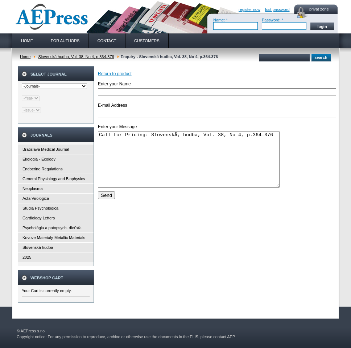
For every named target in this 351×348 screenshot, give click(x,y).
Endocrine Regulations (42, 169)
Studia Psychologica (40, 208)
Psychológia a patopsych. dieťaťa (52, 228)
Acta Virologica (35, 198)
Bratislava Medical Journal (45, 149)
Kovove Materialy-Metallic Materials (53, 237)
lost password (277, 9)
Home (25, 56)
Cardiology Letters (38, 218)
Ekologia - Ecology (38, 159)
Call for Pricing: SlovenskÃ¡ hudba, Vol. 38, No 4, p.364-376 (199, 165)
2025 (26, 257)
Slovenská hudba (37, 247)
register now (249, 9)
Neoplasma (32, 188)
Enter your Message (117, 126)
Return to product (115, 73)
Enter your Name (114, 83)
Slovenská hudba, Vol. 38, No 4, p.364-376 (76, 56)
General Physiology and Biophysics (53, 179)
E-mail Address (112, 105)
